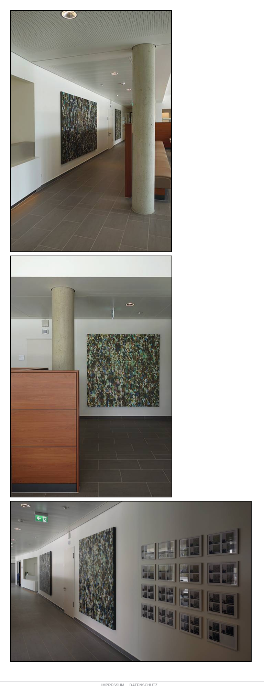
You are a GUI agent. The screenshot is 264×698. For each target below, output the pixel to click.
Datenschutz (143, 685)
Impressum (112, 685)
